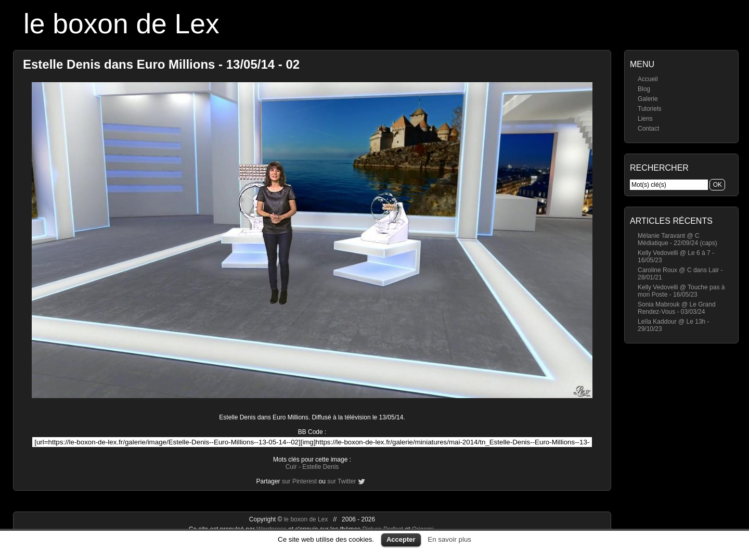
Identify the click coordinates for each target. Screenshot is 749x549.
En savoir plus (449, 539)
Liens (645, 118)
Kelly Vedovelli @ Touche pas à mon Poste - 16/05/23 (681, 291)
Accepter (401, 539)
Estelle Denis (320, 466)
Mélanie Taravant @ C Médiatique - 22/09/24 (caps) (677, 239)
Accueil (648, 79)
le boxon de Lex (121, 23)
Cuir (291, 466)
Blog (644, 89)
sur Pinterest (299, 481)
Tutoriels (650, 108)
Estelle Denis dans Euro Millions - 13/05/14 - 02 (161, 64)
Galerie (648, 99)
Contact (648, 128)
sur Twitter (341, 481)
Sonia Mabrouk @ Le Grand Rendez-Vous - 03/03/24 (677, 308)
